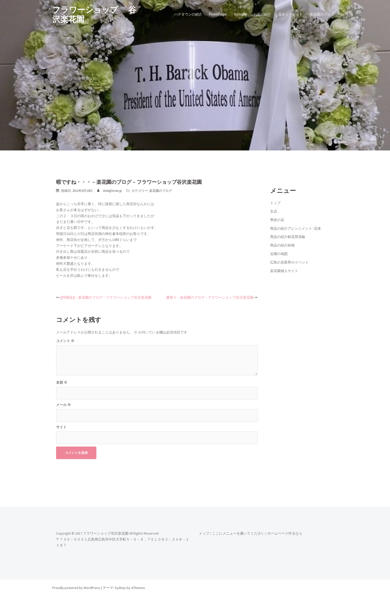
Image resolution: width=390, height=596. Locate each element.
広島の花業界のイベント (289, 262)
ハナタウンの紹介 (188, 14)
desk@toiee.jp (112, 191)
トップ (275, 203)
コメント (65, 340)
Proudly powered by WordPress (76, 587)
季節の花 (277, 220)
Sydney (120, 587)
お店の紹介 (262, 14)
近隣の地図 (279, 253)
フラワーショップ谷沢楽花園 (105, 533)
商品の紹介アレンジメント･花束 (295, 228)
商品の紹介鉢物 (282, 245)
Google (240, 14)
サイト (61, 427)
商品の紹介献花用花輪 (287, 236)
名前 (61, 382)
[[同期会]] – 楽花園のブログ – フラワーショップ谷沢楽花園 (105, 297)
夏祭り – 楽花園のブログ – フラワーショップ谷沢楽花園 (209, 297)
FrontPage (218, 14)
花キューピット (290, 14)
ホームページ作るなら (284, 533)
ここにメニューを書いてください (238, 533)
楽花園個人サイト (284, 271)
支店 (273, 211)
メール (63, 404)
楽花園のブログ (322, 14)
